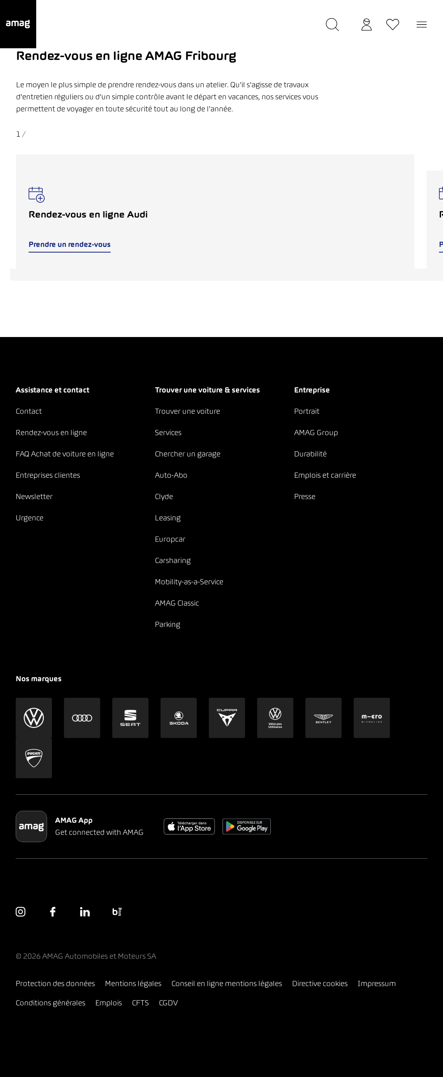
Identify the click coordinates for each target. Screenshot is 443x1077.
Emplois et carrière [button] (325, 475)
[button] (18, 24)
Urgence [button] (29, 517)
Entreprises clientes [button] (48, 475)
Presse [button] (304, 496)
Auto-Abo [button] (171, 475)
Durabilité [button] (310, 453)
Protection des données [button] (55, 983)
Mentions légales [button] (133, 983)
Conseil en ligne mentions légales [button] (226, 983)
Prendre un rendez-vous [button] (69, 244)
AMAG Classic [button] (177, 603)
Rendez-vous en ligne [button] (51, 432)
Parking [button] (167, 624)
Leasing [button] (168, 517)
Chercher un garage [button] (187, 453)
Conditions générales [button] (50, 1002)
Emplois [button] (108, 1002)
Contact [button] (29, 411)
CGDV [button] (168, 1002)
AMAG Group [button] (316, 432)
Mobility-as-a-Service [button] (189, 581)
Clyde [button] (164, 496)
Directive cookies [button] (320, 983)
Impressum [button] (377, 983)
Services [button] (168, 432)
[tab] (215, 275)
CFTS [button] (140, 1002)
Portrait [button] (306, 411)
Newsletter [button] (34, 496)
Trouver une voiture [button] (187, 411)
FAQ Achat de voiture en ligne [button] (65, 453)
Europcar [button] (170, 539)
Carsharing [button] (173, 560)
